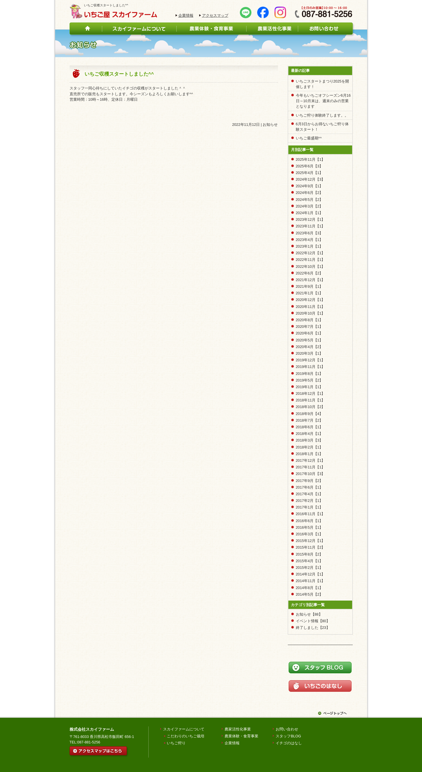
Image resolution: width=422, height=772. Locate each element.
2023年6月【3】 (309, 233)
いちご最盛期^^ (309, 138)
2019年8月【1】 (309, 373)
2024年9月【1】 (309, 186)
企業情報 (185, 15)
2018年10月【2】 (310, 407)
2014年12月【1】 (310, 574)
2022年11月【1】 (310, 259)
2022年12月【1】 (310, 253)
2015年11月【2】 (310, 547)
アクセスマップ (215, 15)
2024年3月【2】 (309, 206)
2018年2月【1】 (309, 447)
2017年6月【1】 (309, 487)
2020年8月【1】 (309, 320)
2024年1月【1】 (309, 213)
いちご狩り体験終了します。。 (322, 115)
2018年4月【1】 (309, 433)
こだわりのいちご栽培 (185, 736)
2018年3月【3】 (309, 440)
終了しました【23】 (313, 627)
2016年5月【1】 (309, 527)
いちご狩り (176, 743)
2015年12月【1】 (310, 541)
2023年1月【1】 (309, 246)
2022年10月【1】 (310, 266)
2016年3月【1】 (309, 534)
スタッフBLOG (288, 736)
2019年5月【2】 (309, 380)
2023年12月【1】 (310, 219)
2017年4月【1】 (309, 494)
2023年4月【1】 (309, 240)
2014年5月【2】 (309, 594)
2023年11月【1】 (310, 226)
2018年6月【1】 (309, 427)
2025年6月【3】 (309, 166)
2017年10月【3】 (310, 474)
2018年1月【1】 (309, 454)
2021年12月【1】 (310, 280)
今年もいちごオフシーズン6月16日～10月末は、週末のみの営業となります (323, 101)
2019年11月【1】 (310, 366)
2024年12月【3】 (310, 179)
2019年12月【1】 (310, 360)
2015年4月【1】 (309, 561)
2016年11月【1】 (310, 514)
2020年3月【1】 (309, 353)
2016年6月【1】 (309, 521)
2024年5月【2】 (309, 199)
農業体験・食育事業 (241, 736)
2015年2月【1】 (309, 567)
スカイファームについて (183, 729)
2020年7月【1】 (309, 326)
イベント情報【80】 (313, 621)
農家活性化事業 (238, 729)
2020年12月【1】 (310, 300)
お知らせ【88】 (309, 614)
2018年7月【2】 (309, 420)
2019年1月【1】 (309, 387)
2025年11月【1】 (310, 159)
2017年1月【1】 (309, 507)
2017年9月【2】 (309, 480)
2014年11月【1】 (310, 581)
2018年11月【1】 (310, 400)
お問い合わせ (287, 729)
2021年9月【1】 (309, 286)
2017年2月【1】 (309, 500)
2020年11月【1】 (310, 306)
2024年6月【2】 (309, 192)
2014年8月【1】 (309, 588)
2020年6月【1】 (309, 333)
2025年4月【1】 (309, 173)
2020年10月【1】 (310, 313)
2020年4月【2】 (309, 347)
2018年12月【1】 (310, 393)
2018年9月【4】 (309, 414)
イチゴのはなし (289, 743)
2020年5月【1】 (309, 340)
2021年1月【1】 (309, 293)
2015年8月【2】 (309, 554)
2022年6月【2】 (309, 273)
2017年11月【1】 (310, 467)
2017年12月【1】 (310, 460)
